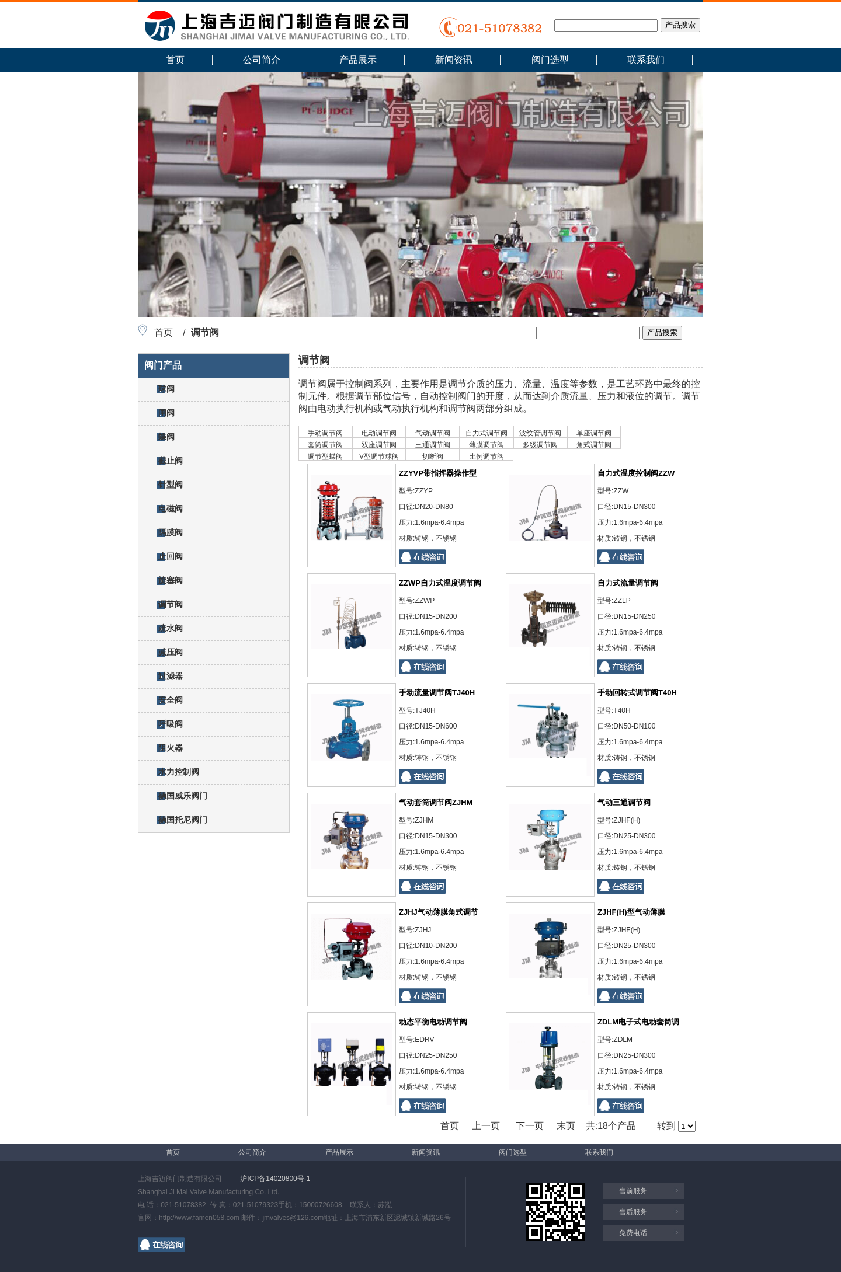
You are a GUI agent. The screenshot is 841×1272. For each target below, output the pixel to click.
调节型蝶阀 (325, 456)
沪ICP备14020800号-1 (275, 1179)
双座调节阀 (379, 445)
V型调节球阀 (379, 456)
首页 (175, 60)
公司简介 (261, 60)
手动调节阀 (325, 433)
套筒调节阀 (325, 445)
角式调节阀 (593, 445)
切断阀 (432, 456)
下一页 (530, 1126)
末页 (566, 1126)
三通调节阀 (432, 445)
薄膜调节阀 (486, 445)
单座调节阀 (593, 433)
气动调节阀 (432, 433)
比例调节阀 (486, 456)
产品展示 (358, 60)
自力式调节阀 (486, 433)
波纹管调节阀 (540, 433)
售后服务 (633, 1212)
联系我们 (646, 60)
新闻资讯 (453, 60)
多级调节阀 (540, 445)
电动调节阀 (379, 433)
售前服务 (633, 1191)
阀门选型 (550, 60)
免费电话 (633, 1233)
